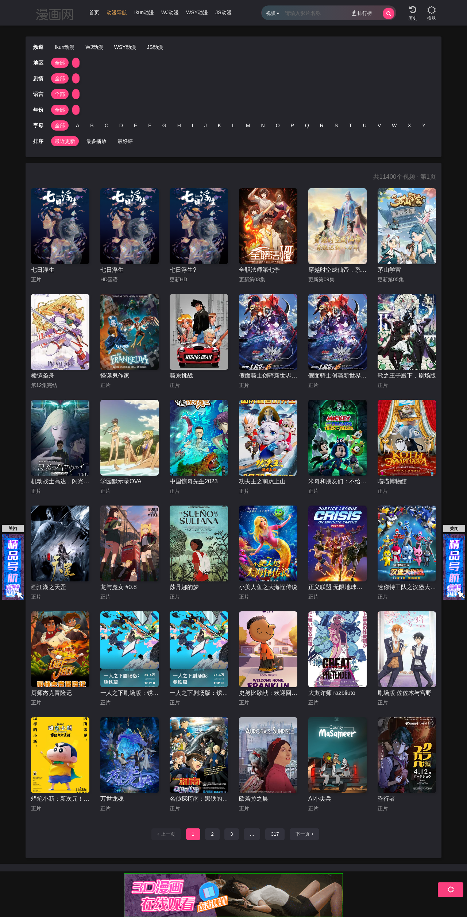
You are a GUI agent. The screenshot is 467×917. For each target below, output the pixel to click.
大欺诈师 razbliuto (331, 693)
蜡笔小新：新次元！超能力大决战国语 (60, 799)
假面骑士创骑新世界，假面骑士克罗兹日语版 (337, 375)
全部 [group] (60, 63)
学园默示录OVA (121, 481)
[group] (117, 14)
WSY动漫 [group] (197, 12)
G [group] (164, 125)
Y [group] (423, 125)
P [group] (292, 125)
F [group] (149, 125)
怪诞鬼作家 (115, 375)
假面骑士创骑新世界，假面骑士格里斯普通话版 (268, 375)
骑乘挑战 (181, 375)
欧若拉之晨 (253, 799)
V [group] (379, 125)
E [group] (135, 125)
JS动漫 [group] (223, 12)
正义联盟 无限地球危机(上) (337, 587)
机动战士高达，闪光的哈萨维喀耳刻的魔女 (60, 481)
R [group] (322, 125)
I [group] (192, 125)
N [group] (263, 125)
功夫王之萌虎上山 (262, 481)
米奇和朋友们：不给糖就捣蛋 (337, 481)
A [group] (77, 125)
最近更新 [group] (65, 141)
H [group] (179, 125)
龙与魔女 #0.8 (118, 587)
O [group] (278, 125)
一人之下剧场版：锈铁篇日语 (129, 693)
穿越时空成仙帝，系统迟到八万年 (337, 270)
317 (275, 834)
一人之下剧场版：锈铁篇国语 (199, 693)
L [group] (233, 125)
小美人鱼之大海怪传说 (268, 587)
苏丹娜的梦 (184, 587)
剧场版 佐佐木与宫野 (405, 693)
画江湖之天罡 (48, 587)
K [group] (219, 125)
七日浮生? (183, 270)
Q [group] (307, 125)
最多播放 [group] (96, 141)
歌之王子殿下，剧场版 (407, 375)
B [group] (91, 125)
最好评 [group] (125, 141)
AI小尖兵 (319, 799)
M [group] (248, 125)
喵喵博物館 (392, 481)
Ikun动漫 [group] (144, 12)
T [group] (350, 125)
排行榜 (362, 13)
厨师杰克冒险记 (51, 693)
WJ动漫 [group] (170, 12)
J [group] (205, 125)
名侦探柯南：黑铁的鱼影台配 (199, 799)
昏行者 (386, 799)
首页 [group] (94, 12)
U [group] (365, 125)
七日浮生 (42, 270)
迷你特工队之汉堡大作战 (407, 587)
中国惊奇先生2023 (194, 481)
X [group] (409, 125)
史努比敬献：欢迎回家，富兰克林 (268, 693)
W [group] (394, 125)
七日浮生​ (112, 270)
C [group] (106, 125)
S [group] (336, 125)
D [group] (121, 125)
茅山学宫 (389, 270)
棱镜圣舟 (42, 375)
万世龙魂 (112, 799)
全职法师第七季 (259, 270)
